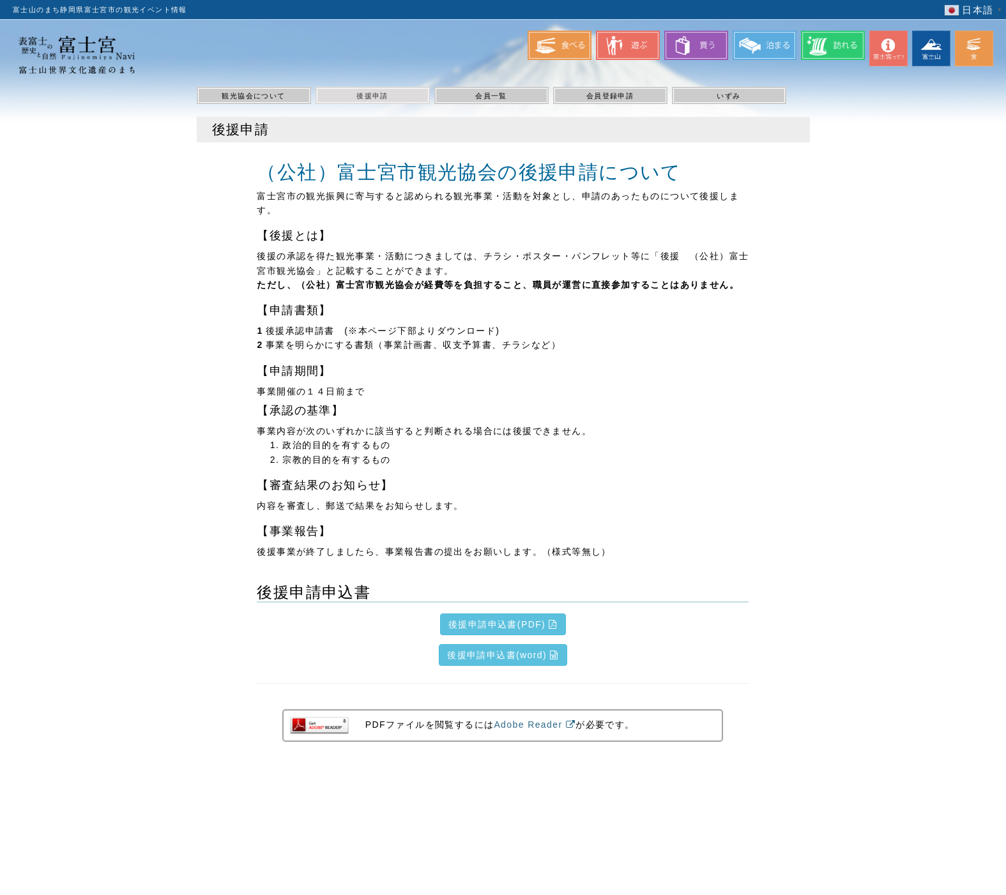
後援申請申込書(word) (503, 655)
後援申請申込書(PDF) (503, 624)
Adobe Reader (534, 724)
